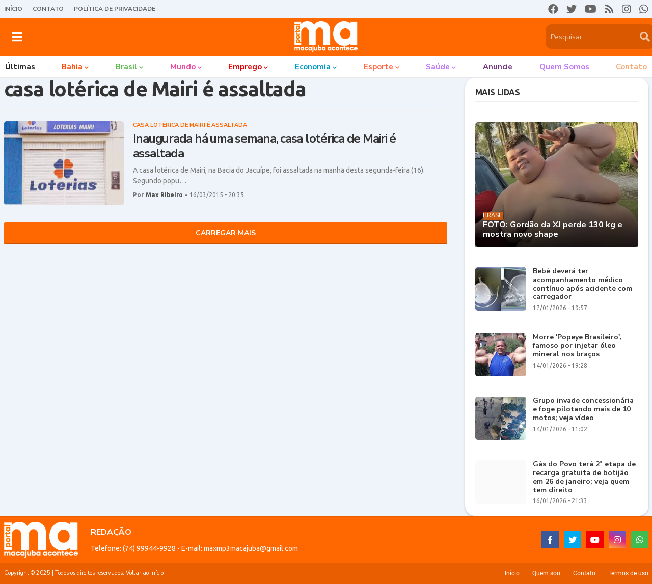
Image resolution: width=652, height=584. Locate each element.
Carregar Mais (226, 233)
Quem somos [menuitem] (564, 67)
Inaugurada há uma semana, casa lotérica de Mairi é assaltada (264, 146)
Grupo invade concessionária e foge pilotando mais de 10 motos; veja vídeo (583, 409)
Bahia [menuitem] (72, 67)
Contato (48, 9)
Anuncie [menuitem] (497, 67)
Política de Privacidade (114, 9)
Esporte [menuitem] (378, 67)
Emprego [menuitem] (245, 67)
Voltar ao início (145, 573)
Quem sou (546, 573)
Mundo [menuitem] (183, 67)
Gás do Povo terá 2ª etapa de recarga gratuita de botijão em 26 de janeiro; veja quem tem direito (584, 477)
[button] (17, 36)
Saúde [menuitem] (438, 67)
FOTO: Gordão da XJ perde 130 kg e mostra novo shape (552, 229)
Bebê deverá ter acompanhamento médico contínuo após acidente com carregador (582, 284)
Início (13, 9)
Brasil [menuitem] (126, 67)
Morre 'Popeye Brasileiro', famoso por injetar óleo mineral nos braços (577, 345)
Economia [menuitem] (313, 67)
